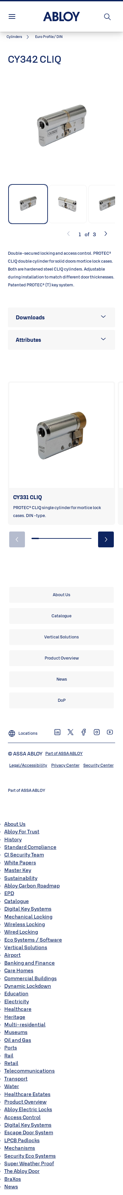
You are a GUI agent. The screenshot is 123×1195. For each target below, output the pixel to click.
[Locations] (22, 731)
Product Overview (25, 1101)
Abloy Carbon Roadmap (32, 885)
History (13, 839)
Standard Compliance (30, 847)
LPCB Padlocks (22, 1140)
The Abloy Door (22, 1171)
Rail (8, 1055)
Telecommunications (29, 1070)
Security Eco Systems (30, 1155)
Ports (10, 1047)
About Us (15, 824)
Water (11, 1086)
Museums (16, 1032)
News (11, 1186)
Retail (11, 1063)
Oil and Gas (17, 1040)
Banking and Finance (29, 962)
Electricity (16, 1001)
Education (16, 993)
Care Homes (18, 970)
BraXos (12, 1179)
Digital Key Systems (27, 908)
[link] (19, 37)
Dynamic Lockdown (27, 986)
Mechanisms (19, 1148)
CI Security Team (24, 854)
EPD (9, 893)
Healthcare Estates (27, 1094)
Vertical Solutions (25, 947)
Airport (12, 955)
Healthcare (17, 1009)
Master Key (17, 870)
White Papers (20, 862)
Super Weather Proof (29, 1163)
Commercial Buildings (30, 978)
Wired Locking (21, 931)
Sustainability (20, 878)
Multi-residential (25, 1024)
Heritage (14, 1017)
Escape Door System (28, 1132)
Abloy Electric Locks (28, 1109)
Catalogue (16, 901)
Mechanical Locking (28, 916)
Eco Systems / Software (33, 939)
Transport (16, 1078)
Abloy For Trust (21, 831)
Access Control (22, 1117)
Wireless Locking (24, 924)
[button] (49, 37)
